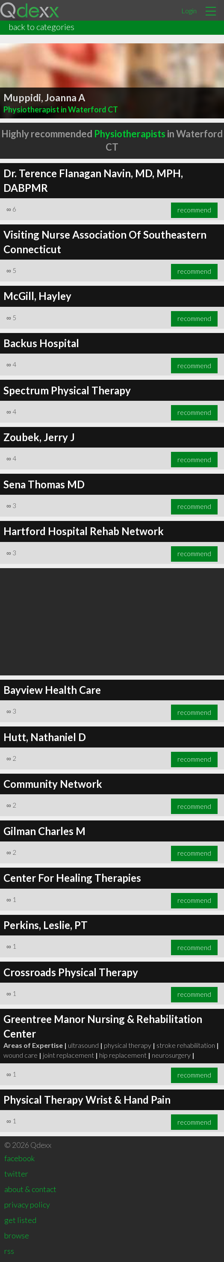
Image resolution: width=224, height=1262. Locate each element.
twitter (16, 1173)
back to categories (41, 26)
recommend (194, 210)
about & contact (30, 1189)
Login (189, 10)
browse (16, 1235)
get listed (20, 1220)
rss (9, 1251)
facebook (19, 1158)
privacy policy (27, 1204)
